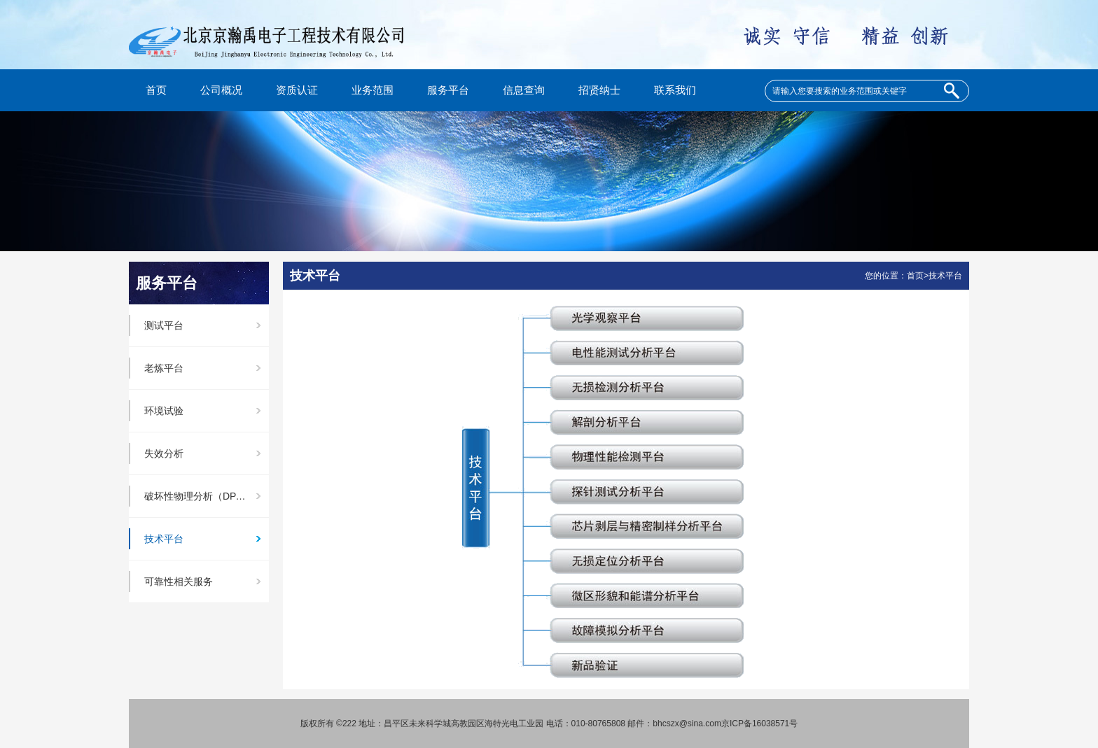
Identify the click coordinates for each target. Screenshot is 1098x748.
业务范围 (373, 90)
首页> (918, 276)
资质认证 (297, 90)
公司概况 (221, 90)
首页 (156, 90)
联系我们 (675, 90)
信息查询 (524, 90)
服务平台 (448, 90)
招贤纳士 (599, 90)
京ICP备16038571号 (759, 723)
